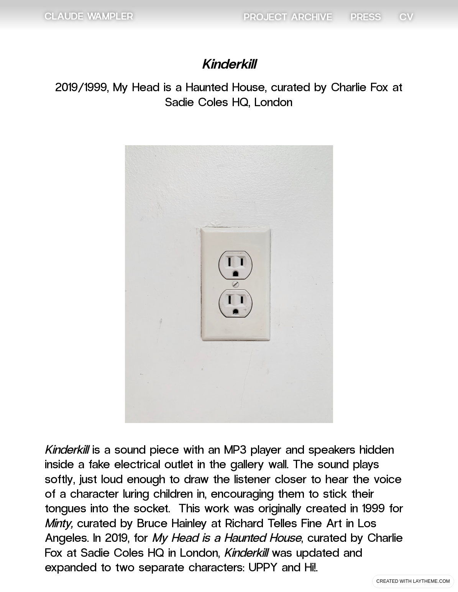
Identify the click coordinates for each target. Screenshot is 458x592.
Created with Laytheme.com (413, 581)
